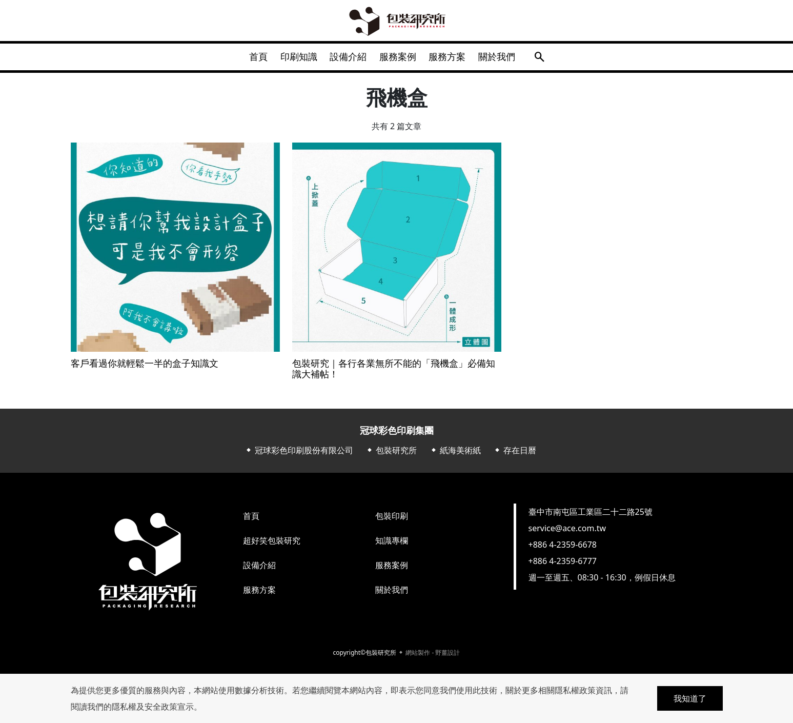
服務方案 (453, 58)
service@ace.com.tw (567, 532)
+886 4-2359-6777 (562, 565)
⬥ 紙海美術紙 (455, 454)
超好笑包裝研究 (271, 544)
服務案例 (399, 58)
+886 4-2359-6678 (562, 548)
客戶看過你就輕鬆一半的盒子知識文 (144, 367)
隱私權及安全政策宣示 (153, 706)
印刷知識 (293, 58)
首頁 (249, 58)
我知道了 (690, 698)
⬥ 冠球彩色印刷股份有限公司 (299, 454)
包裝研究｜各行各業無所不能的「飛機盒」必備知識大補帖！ (393, 373)
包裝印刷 (391, 520)
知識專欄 (391, 544)
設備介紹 (346, 58)
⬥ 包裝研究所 (391, 454)
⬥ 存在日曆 (514, 454)
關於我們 (506, 58)
